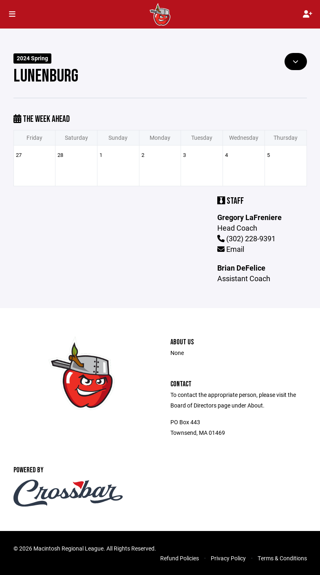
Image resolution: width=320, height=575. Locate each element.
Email (230, 249)
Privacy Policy (228, 558)
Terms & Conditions (282, 558)
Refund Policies (179, 558)
